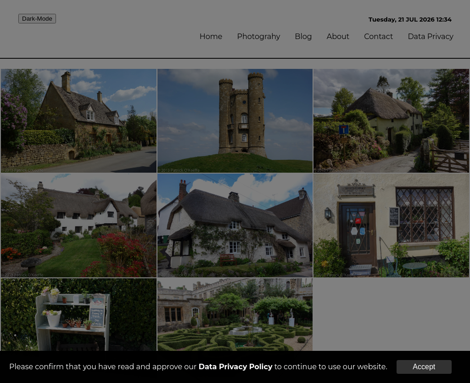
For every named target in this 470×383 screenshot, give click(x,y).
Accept (424, 367)
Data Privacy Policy (236, 366)
